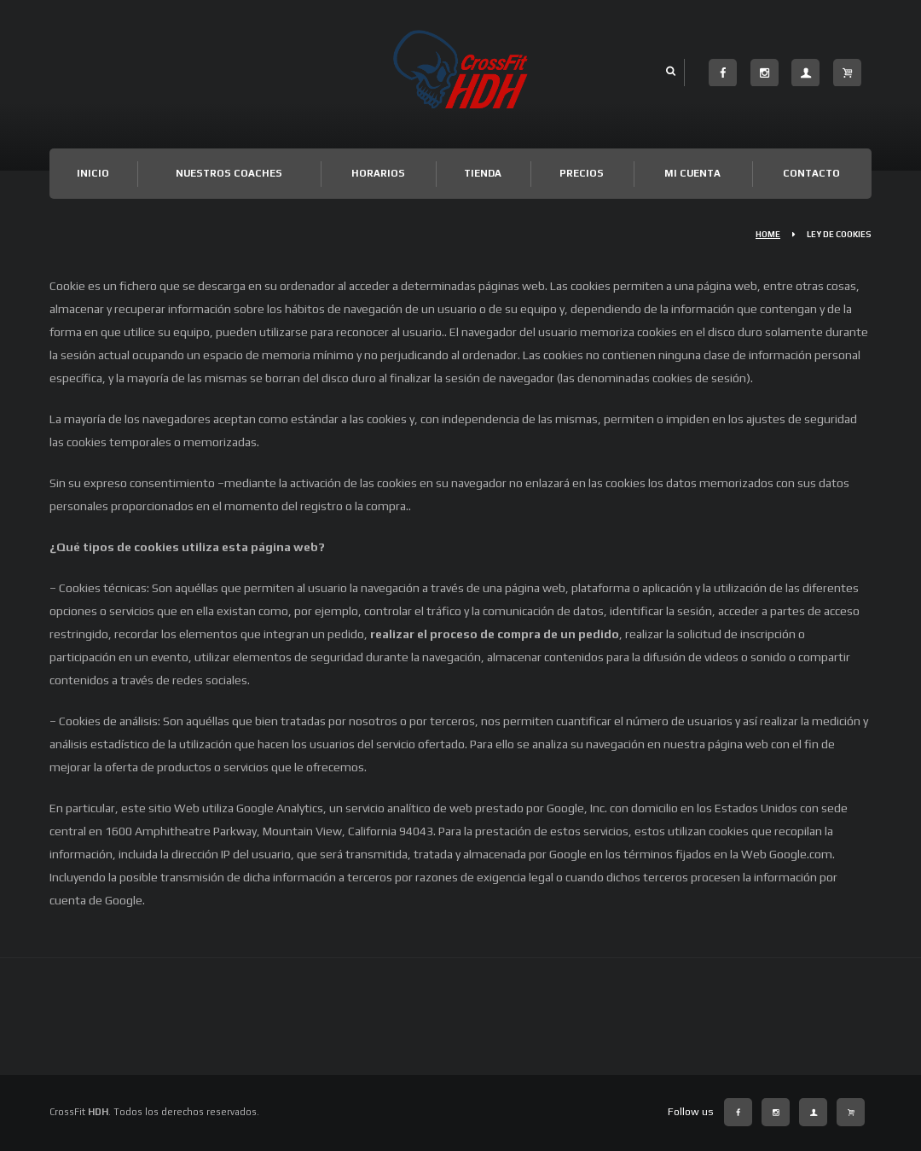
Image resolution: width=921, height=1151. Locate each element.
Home (768, 234)
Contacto (811, 173)
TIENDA (482, 173)
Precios (581, 173)
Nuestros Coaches (229, 173)
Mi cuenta (692, 173)
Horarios (378, 173)
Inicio (93, 173)
